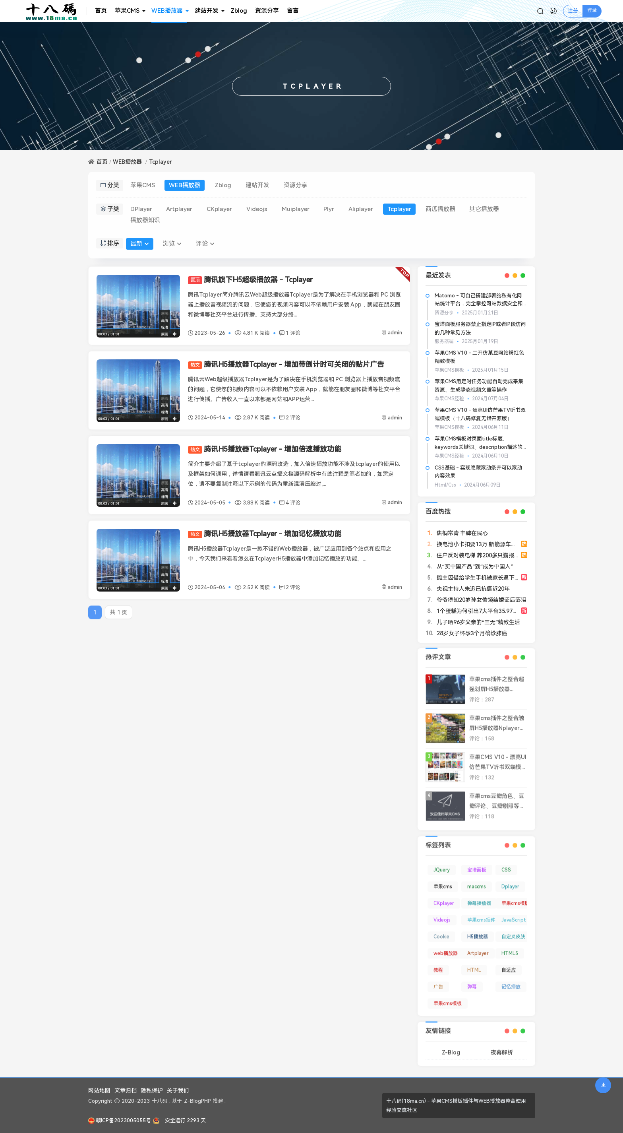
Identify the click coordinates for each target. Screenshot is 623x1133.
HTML (474, 965)
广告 (438, 981)
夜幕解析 (502, 1047)
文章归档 (125, 1090)
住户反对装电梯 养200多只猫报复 (477, 555)
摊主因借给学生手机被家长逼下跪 (477, 577)
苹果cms (442, 881)
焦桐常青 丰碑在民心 (461, 533)
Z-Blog (451, 1047)
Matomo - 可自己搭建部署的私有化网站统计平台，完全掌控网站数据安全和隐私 (478, 304)
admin (391, 333)
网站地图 (99, 1090)
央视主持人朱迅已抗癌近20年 (472, 589)
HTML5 (509, 948)
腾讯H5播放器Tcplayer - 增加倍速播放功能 (264, 449)
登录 (592, 10)
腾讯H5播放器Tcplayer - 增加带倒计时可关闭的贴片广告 (286, 364)
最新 (139, 243)
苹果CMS (127, 10)
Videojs (256, 209)
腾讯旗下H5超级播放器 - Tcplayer (250, 279)
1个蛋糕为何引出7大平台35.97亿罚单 (482, 611)
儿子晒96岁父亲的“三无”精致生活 (477, 622)
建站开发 (207, 10)
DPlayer (141, 209)
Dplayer (510, 881)
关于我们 (178, 1090)
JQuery (441, 864)
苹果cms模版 (515, 898)
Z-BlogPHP (197, 1101)
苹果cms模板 (447, 998)
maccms (476, 881)
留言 (293, 10)
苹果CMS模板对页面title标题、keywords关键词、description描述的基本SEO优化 (478, 447)
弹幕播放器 (479, 898)
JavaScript (513, 915)
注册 (573, 11)
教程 (438, 965)
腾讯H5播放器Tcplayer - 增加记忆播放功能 (264, 534)
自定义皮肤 (513, 931)
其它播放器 (484, 209)
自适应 (508, 965)
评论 (205, 243)
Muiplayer (296, 209)
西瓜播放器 (440, 209)
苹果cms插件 (481, 915)
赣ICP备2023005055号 (119, 1120)
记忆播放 (510, 981)
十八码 (159, 1101)
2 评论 (289, 418)
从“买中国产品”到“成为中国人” (474, 566)
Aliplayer (360, 209)
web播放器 (445, 948)
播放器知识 (145, 220)
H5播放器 (477, 931)
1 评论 (289, 333)
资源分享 (267, 10)
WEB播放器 (167, 10)
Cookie (441, 931)
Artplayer (179, 209)
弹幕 (472, 981)
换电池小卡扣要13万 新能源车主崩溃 (481, 544)
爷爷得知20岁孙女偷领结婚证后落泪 (480, 600)
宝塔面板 (476, 864)
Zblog (238, 10)
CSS (506, 864)
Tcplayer (160, 162)
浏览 (172, 243)
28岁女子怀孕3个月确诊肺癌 (471, 633)
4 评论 (289, 503)
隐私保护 (152, 1090)
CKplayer (219, 209)
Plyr (328, 209)
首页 (101, 10)
